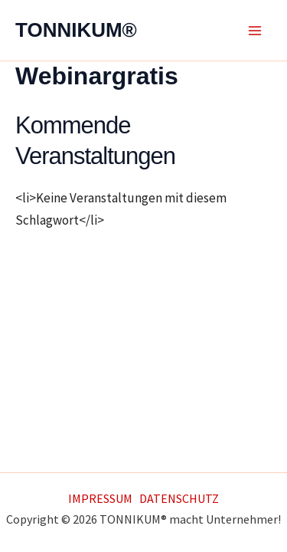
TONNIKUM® (76, 29)
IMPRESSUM (100, 498)
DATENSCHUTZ (179, 498)
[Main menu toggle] (255, 31)
